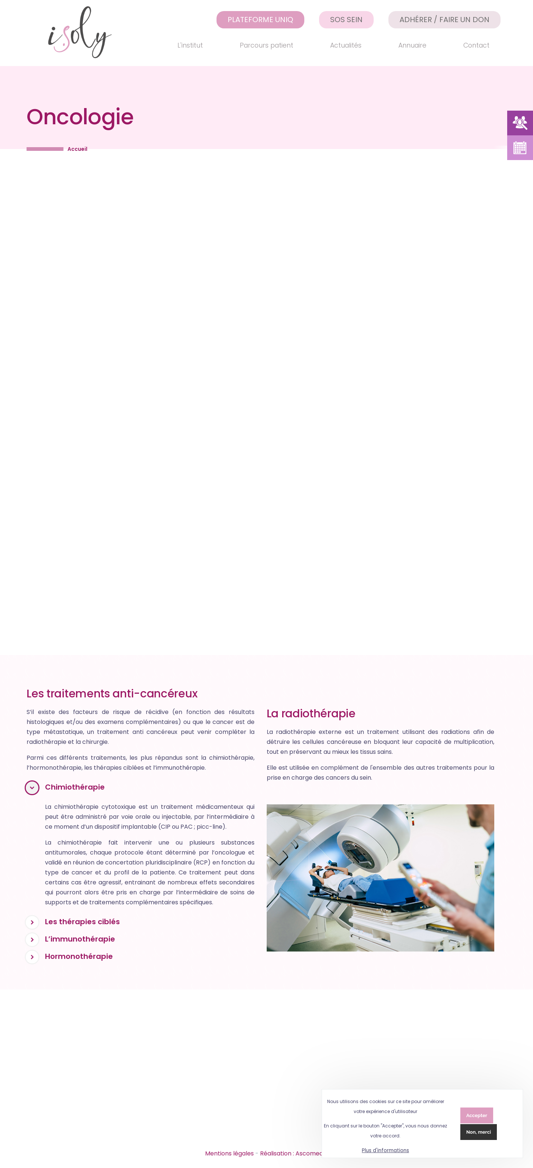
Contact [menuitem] (476, 45)
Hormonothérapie (79, 956)
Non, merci (478, 1132)
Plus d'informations (385, 1150)
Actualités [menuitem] (345, 45)
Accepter (476, 1115)
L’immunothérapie (80, 939)
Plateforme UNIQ (260, 19)
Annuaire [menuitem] (412, 45)
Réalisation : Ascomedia (294, 1153)
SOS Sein (346, 19)
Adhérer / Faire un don (444, 19)
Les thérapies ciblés (82, 921)
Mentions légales (229, 1153)
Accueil (77, 149)
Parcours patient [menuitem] (266, 45)
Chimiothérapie (75, 787)
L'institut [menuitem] (190, 45)
